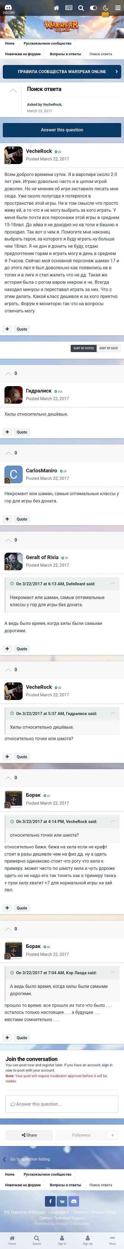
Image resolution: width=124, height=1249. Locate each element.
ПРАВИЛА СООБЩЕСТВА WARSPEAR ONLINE (62, 71)
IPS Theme (13, 1212)
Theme (80, 1212)
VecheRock (52, 104)
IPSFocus (36, 1212)
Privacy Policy (104, 1212)
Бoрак (33, 795)
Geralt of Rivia (42, 557)
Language (59, 1212)
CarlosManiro (41, 470)
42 (47, 795)
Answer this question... (36, 1104)
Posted (47, 159)
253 (58, 391)
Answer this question (62, 130)
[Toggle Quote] (12, 583)
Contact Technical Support (62, 1218)
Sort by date (108, 348)
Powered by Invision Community (62, 1223)
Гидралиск (38, 391)
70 (64, 558)
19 (63, 471)
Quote (22, 329)
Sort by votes (83, 348)
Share (29, 1135)
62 (58, 151)
